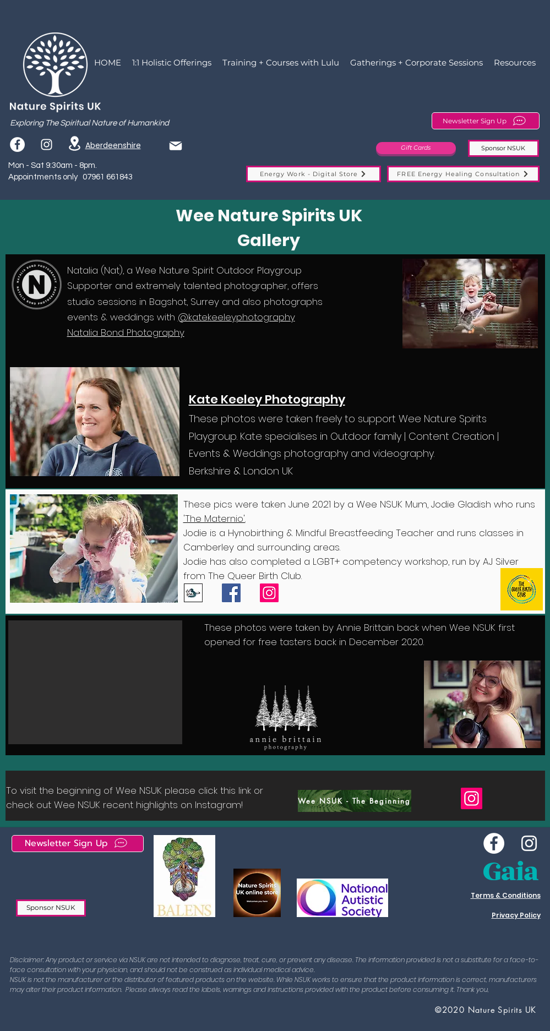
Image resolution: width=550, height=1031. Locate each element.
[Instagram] (269, 592)
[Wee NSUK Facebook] (493, 843)
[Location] (75, 143)
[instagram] (46, 144)
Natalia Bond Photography (125, 332)
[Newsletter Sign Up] (486, 120)
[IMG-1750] (193, 592)
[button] (470, 303)
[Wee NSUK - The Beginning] (354, 801)
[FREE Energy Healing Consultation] (463, 174)
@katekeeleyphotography (236, 317)
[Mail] (175, 145)
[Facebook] (17, 144)
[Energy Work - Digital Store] (313, 174)
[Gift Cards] (416, 148)
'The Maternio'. (214, 518)
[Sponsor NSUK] (503, 148)
